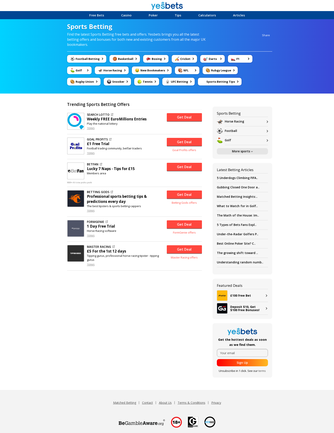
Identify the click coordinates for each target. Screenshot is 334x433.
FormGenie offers (184, 232)
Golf (246, 140)
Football (246, 131)
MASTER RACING (101, 247)
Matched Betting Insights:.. (237, 197)
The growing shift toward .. (237, 253)
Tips (178, 15)
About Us (165, 403)
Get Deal (184, 117)
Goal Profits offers (184, 150)
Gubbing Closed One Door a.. (238, 187)
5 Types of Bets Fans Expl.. (236, 225)
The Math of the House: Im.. (238, 215)
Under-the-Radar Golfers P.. (237, 234)
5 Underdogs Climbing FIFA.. (237, 178)
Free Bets (96, 15)
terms (262, 371)
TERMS (91, 128)
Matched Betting (124, 403)
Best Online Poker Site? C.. (236, 243)
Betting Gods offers (184, 202)
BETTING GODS (100, 192)
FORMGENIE (97, 222)
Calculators (207, 15)
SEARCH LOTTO (100, 115)
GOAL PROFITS (99, 139)
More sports (242, 151)
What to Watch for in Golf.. (237, 206)
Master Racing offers (184, 257)
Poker (153, 15)
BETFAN (94, 164)
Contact (147, 403)
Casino (126, 15)
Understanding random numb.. (240, 262)
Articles (239, 15)
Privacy (216, 403)
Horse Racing (246, 121)
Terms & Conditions (191, 403)
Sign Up (242, 363)
